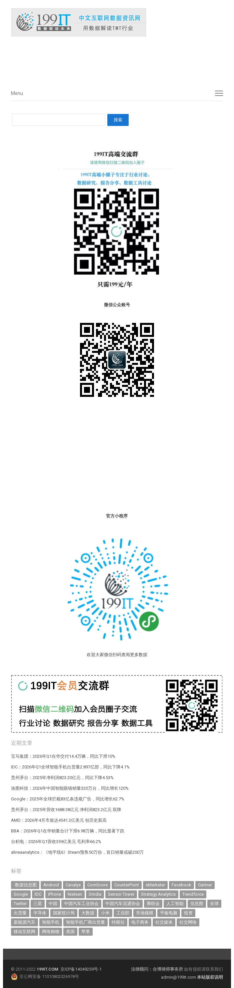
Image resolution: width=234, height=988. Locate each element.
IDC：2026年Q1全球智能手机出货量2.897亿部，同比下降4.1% (70, 766)
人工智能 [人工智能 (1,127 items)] (175, 903)
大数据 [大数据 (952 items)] (87, 912)
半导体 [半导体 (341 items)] (39, 912)
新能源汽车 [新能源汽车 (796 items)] (24, 922)
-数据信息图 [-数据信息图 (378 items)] (25, 884)
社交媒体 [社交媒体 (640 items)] (164, 922)
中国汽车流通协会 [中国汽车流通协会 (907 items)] (122, 903)
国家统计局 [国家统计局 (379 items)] (64, 912)
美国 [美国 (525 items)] (70, 931)
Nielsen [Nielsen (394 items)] (75, 894)
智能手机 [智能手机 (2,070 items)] (50, 922)
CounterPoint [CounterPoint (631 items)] (126, 884)
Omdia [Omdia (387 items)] (95, 894)
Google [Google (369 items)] (21, 894)
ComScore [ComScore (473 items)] (97, 884)
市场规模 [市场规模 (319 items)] (144, 912)
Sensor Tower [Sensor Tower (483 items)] (121, 894)
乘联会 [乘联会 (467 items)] (153, 903)
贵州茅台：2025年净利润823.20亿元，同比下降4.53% (62, 777)
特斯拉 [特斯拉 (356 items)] (118, 922)
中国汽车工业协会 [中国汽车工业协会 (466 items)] (81, 903)
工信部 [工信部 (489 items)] (122, 912)
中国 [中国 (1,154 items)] (53, 903)
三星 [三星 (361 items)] (37, 903)
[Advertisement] (111, 60)
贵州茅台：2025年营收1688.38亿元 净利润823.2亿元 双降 (66, 809)
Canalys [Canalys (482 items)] (73, 884)
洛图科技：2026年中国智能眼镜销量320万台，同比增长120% (70, 788)
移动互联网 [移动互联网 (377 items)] (24, 931)
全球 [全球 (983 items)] (214, 903)
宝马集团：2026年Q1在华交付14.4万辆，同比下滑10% (63, 756)
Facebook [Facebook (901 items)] (181, 884)
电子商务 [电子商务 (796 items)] (140, 922)
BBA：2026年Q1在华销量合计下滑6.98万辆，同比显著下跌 (67, 830)
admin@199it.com (179, 977)
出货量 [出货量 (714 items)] (20, 912)
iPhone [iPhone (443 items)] (54, 894)
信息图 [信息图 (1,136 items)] (196, 903)
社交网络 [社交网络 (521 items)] (188, 922)
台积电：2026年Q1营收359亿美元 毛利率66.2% (56, 841)
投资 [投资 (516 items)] (188, 912)
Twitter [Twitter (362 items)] (20, 903)
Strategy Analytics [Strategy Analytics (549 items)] (158, 894)
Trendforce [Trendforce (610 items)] (193, 894)
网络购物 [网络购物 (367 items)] (50, 931)
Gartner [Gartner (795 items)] (205, 884)
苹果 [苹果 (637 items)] (85, 931)
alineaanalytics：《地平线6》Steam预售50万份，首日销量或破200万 (77, 852)
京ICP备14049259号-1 (81, 969)
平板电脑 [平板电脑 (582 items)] (168, 912)
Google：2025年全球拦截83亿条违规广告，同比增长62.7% (67, 798)
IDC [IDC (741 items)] (38, 894)
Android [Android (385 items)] (51, 884)
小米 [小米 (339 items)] (105, 912)
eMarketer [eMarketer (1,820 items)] (155, 884)
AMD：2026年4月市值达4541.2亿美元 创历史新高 (59, 820)
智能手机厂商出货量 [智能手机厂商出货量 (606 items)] (85, 922)
